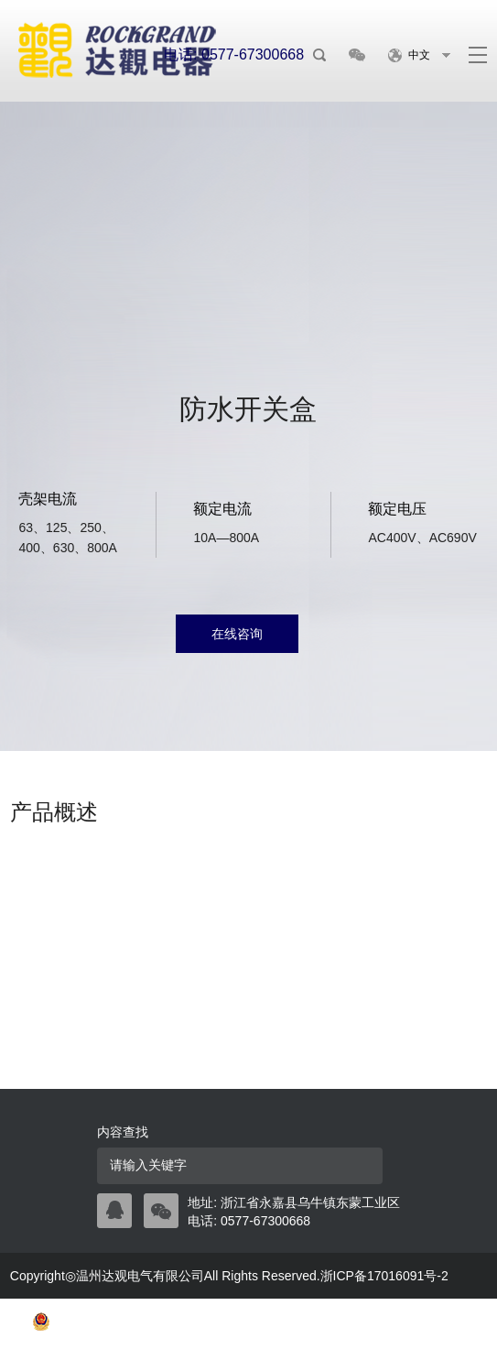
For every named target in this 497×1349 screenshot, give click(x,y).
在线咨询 (237, 633)
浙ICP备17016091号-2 (384, 1275)
